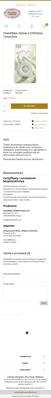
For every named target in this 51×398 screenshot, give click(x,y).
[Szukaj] (19, 26)
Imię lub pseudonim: (12, 273)
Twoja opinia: (8, 283)
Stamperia (16, 121)
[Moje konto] (32, 26)
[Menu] (6, 26)
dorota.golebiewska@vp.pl (13, 379)
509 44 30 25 (33, 379)
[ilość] (6, 106)
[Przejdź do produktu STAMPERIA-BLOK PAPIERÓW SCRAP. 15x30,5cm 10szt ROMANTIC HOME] (25, 345)
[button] (39, 121)
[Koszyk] (44, 26)
